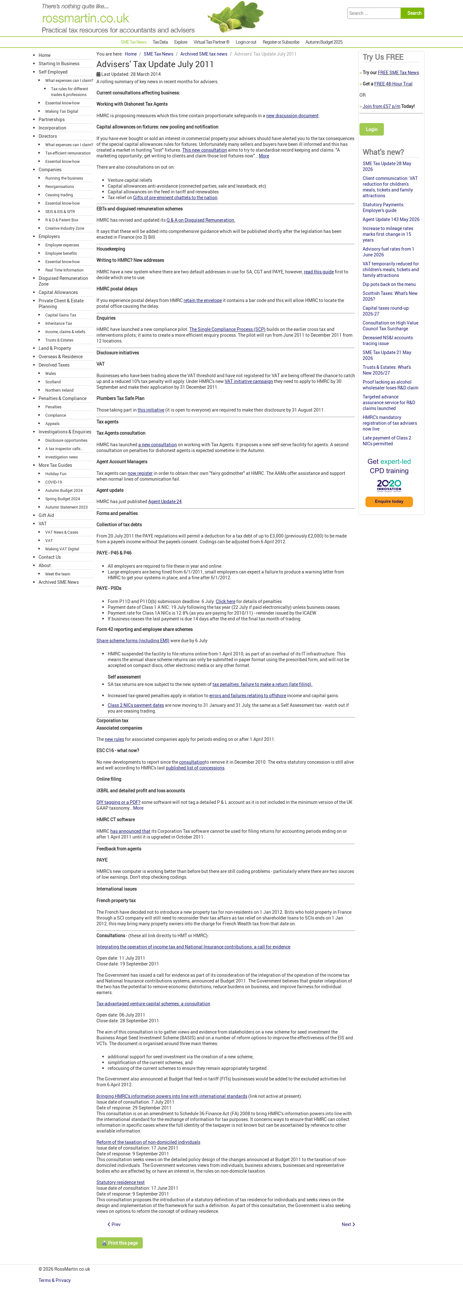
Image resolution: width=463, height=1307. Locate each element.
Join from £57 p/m (381, 106)
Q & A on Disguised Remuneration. (201, 220)
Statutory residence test (120, 1182)
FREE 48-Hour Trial (393, 84)
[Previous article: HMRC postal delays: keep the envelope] (114, 1224)
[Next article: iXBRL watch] (348, 1224)
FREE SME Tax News (398, 72)
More (138, 808)
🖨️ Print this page (120, 1243)
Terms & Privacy (55, 1280)
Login (371, 129)
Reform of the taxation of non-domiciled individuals (148, 1142)
